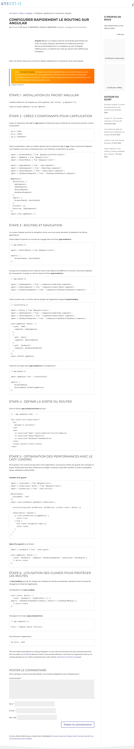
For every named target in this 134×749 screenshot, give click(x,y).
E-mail (12, 711)
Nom (11, 704)
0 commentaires (80, 27)
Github (28, 654)
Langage (68, 27)
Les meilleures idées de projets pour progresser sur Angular (114, 132)
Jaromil (15, 27)
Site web (12, 717)
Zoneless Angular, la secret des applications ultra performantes (114, 107)
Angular (61, 27)
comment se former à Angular (69, 657)
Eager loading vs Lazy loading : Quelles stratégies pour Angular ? (114, 151)
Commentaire (15, 678)
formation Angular (27, 72)
